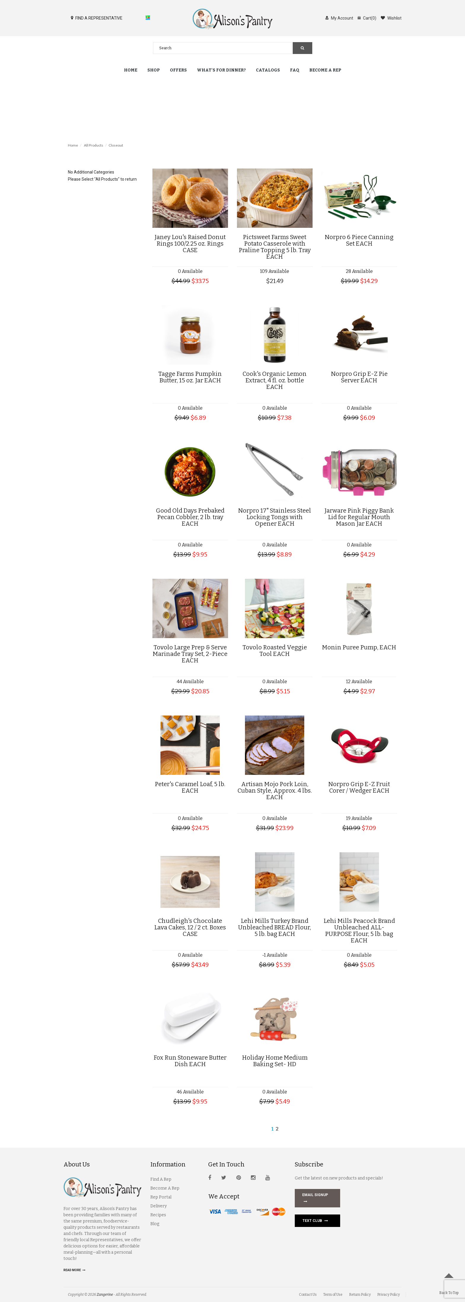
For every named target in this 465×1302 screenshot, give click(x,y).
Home (130, 70)
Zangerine (105, 1295)
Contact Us (308, 1295)
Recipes (158, 1214)
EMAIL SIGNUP (315, 1199)
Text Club (315, 1220)
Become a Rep (325, 70)
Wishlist (391, 18)
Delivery (158, 1206)
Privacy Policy (388, 1295)
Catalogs (268, 70)
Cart (367, 18)
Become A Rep (164, 1188)
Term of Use (333, 1295)
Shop (153, 70)
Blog (154, 1223)
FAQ (294, 70)
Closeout (116, 145)
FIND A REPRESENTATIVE (96, 18)
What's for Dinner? (221, 70)
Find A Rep (160, 1179)
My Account (339, 18)
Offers (178, 70)
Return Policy (360, 1295)
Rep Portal (160, 1197)
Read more (74, 1270)
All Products (93, 145)
